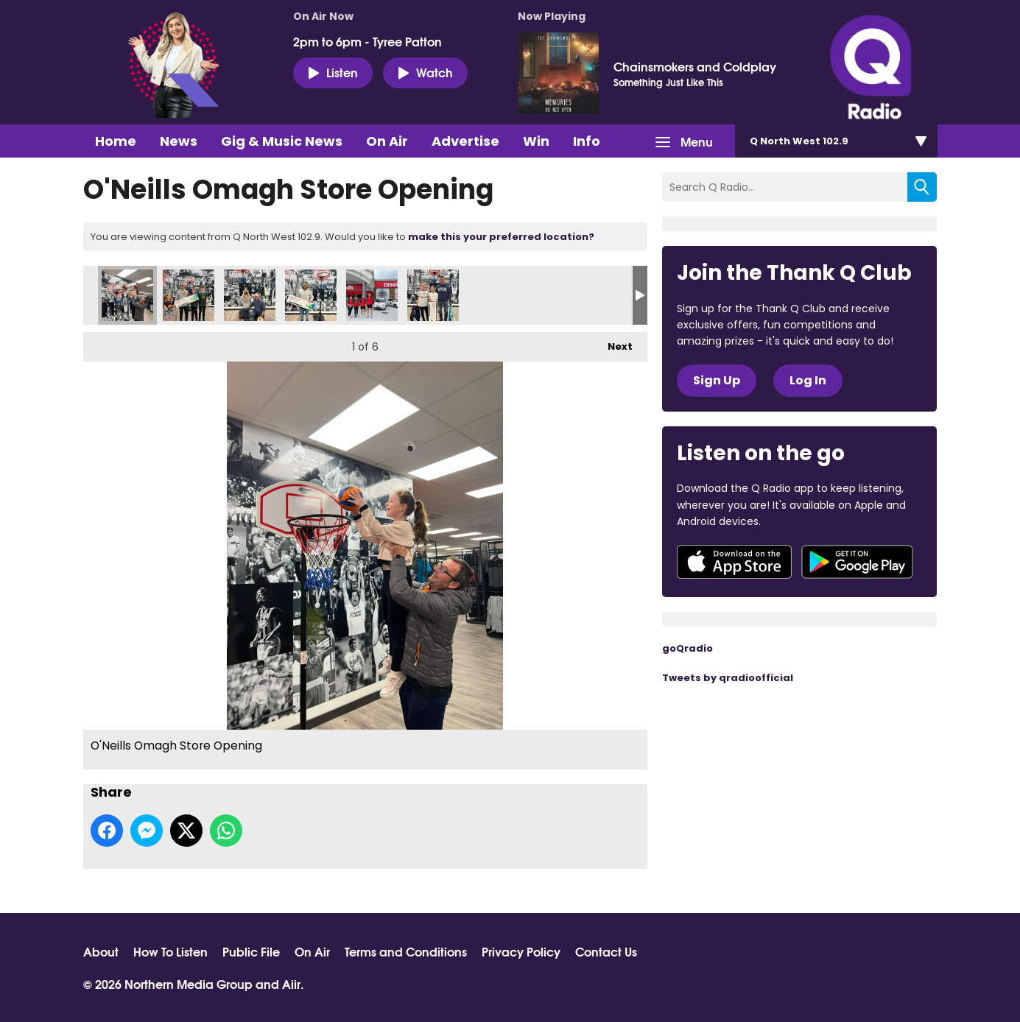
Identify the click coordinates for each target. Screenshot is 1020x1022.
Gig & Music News (281, 141)
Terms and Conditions (406, 951)
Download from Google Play (857, 562)
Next (613, 342)
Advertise (465, 141)
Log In (807, 380)
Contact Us (606, 951)
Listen (333, 72)
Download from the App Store (734, 562)
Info (586, 141)
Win (536, 141)
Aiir (291, 983)
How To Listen (170, 951)
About (101, 951)
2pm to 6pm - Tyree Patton (367, 41)
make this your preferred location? (501, 237)
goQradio (687, 648)
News (178, 141)
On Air (387, 141)
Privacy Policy (521, 951)
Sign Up (716, 380)
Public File (251, 951)
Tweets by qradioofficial (727, 678)
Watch (425, 72)
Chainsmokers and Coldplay (694, 66)
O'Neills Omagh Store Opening (127, 295)
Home (115, 141)
